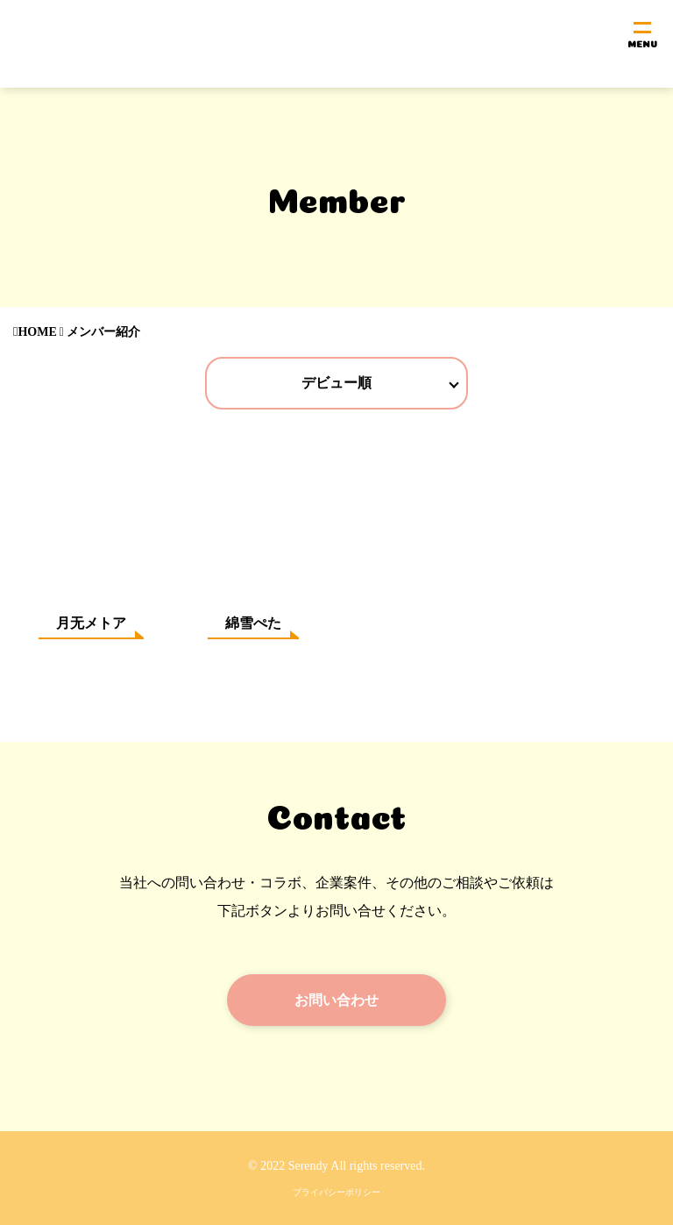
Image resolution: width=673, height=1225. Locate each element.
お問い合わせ (336, 999)
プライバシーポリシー (336, 1192)
